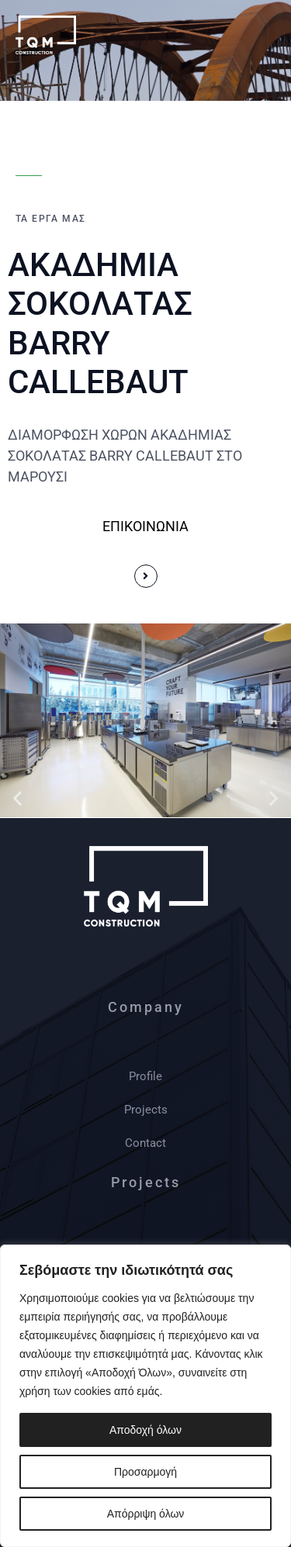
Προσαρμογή (145, 1472)
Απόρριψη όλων (146, 1513)
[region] (145, 1396)
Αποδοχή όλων (145, 1430)
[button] (17, 797)
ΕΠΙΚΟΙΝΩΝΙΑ (145, 526)
